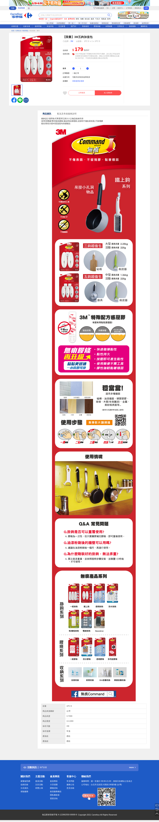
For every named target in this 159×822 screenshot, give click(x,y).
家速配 (136, 23)
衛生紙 (87, 19)
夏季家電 (71, 19)
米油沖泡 (50, 26)
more (132, 767)
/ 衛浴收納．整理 (34, 31)
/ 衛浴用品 (25, 31)
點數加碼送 (94, 23)
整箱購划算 (116, 23)
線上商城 (50, 23)
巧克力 (97, 19)
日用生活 (120, 26)
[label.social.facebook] (14, 100)
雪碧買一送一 (44, 19)
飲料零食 (38, 26)
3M (71, 41)
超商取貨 (145, 23)
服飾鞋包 (144, 26)
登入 (108, 8)
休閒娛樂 (108, 26)
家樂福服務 (98, 8)
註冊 (113, 8)
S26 (65, 19)
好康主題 (14, 26)
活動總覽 (126, 23)
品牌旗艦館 (61, 23)
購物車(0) (138, 8)
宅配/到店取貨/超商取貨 (81, 77)
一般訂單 (75, 73)
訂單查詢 (129, 8)
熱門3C (73, 26)
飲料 (109, 19)
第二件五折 (82, 23)
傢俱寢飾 (132, 26)
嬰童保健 (97, 26)
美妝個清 (85, 26)
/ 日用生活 (18, 31)
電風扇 (103, 19)
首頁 (12, 31)
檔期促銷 (105, 23)
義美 (92, 19)
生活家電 (61, 26)
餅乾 (77, 19)
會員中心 (120, 8)
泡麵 (82, 19)
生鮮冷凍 (26, 26)
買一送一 (71, 23)
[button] (26, 100)
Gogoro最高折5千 (56, 19)
